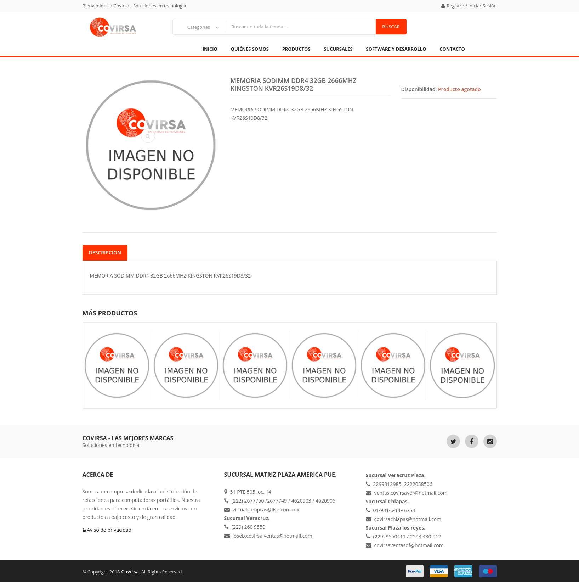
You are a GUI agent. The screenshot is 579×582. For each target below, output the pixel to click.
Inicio (210, 49)
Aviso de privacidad (107, 529)
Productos (296, 49)
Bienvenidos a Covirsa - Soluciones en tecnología (134, 5)
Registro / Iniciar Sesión (468, 5)
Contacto (452, 49)
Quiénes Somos (250, 49)
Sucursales (338, 49)
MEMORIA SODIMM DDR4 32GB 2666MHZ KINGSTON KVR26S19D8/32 (294, 84)
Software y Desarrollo (396, 49)
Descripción (105, 252)
